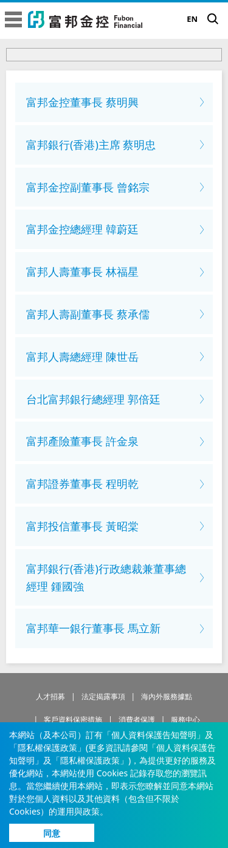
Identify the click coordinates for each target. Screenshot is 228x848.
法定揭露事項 (103, 696)
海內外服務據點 (166, 696)
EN (192, 18)
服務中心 (185, 719)
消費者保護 (137, 719)
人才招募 (50, 696)
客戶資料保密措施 (73, 719)
